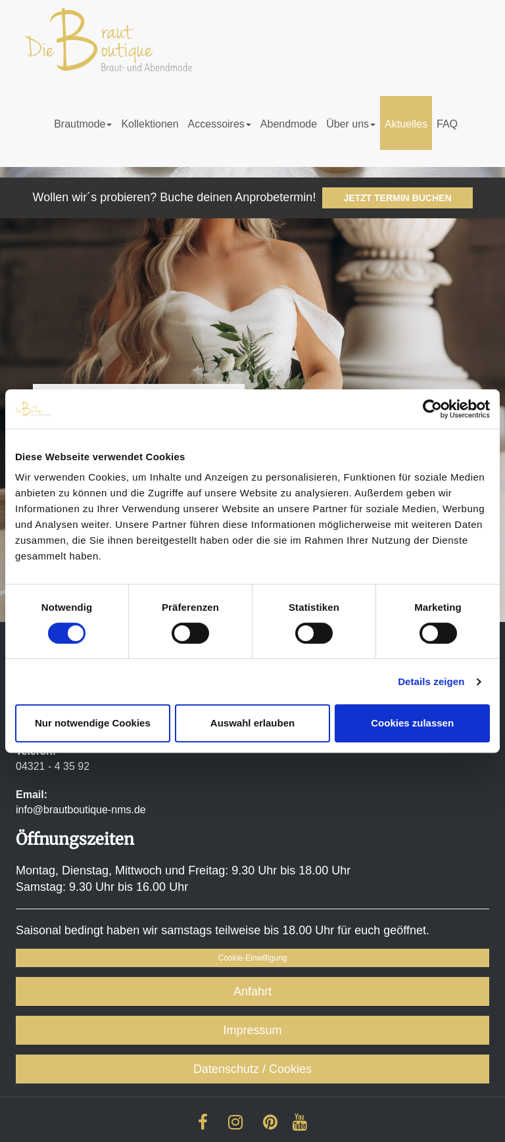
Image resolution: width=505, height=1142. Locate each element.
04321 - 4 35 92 (52, 766)
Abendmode (288, 124)
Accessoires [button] (219, 124)
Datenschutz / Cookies (252, 1069)
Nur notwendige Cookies (93, 722)
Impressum (252, 1030)
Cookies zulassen (412, 722)
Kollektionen (149, 124)
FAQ (447, 124)
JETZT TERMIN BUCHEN (397, 198)
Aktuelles (406, 124)
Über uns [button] (350, 124)
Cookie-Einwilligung (252, 958)
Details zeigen (431, 681)
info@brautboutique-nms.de (81, 809)
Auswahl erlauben (252, 722)
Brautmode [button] (83, 124)
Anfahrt (252, 991)
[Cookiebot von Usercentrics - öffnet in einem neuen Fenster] (432, 409)
